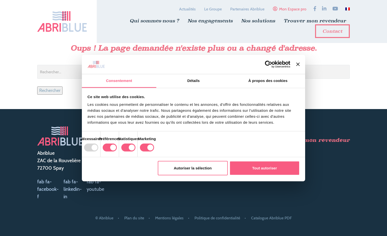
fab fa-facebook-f (48, 189)
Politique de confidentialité (217, 218)
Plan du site (134, 218)
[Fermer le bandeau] (298, 64)
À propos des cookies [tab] (268, 81)
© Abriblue (104, 218)
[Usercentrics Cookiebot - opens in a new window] (268, 64)
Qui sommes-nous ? (154, 20)
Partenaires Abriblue (247, 9)
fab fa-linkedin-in (73, 189)
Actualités (187, 9)
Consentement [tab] (119, 81)
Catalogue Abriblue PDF (271, 218)
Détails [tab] (193, 81)
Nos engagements (210, 20)
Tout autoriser (264, 168)
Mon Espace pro (292, 9)
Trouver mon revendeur (315, 20)
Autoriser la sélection (193, 168)
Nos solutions (258, 20)
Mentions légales (169, 218)
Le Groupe (213, 9)
